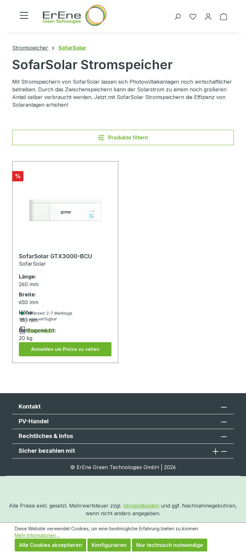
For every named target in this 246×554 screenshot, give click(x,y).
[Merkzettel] (193, 16)
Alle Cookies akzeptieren (50, 545)
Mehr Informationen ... (37, 535)
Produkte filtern (123, 137)
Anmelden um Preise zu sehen (65, 349)
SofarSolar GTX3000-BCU (55, 256)
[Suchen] (177, 16)
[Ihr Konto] (208, 16)
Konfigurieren (109, 545)
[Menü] (24, 15)
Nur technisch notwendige (169, 545)
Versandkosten (141, 505)
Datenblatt (40, 330)
